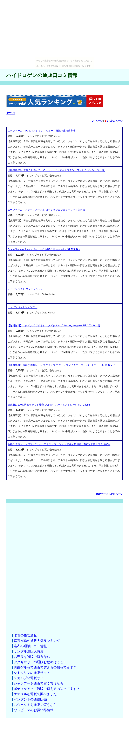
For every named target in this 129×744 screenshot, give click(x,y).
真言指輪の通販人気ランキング (37, 640)
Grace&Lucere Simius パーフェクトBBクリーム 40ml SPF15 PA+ (44, 249)
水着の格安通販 (25, 635)
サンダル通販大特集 (28, 651)
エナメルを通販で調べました (35, 694)
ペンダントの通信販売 (30, 699)
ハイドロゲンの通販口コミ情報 (41, 75)
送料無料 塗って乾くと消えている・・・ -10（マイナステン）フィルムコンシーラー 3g (56, 170)
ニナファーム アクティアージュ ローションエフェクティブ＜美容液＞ (47, 209)
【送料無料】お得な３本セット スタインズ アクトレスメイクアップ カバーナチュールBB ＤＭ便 (61, 365)
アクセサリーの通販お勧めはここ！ (40, 662)
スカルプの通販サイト (30, 678)
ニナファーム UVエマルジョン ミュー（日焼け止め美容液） (43, 130)
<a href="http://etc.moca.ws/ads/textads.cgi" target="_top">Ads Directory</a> (64, 568)
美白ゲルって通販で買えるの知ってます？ (45, 667)
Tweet (10, 113)
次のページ (116, 120)
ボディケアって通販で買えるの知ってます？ (47, 688)
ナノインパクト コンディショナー (26, 289)
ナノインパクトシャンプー (22, 307)
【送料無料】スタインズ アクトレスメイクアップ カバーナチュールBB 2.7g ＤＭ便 (54, 325)
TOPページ (96, 120)
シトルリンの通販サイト (32, 672)
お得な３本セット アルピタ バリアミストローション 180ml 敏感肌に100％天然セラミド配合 (59, 444)
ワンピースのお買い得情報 (33, 710)
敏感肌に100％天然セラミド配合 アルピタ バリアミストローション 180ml (49, 404)
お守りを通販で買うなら (32, 656)
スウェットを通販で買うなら (35, 704)
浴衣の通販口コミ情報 (30, 646)
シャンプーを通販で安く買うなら (38, 683)
